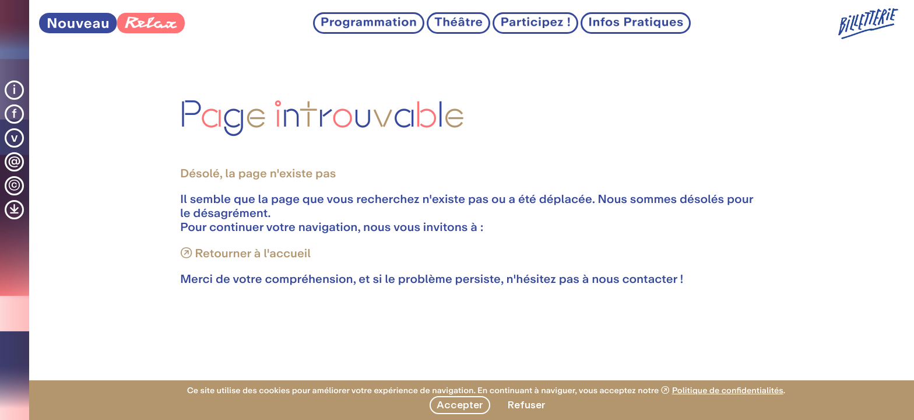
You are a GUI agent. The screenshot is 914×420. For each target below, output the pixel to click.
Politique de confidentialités (727, 390)
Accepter (460, 405)
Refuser (526, 405)
